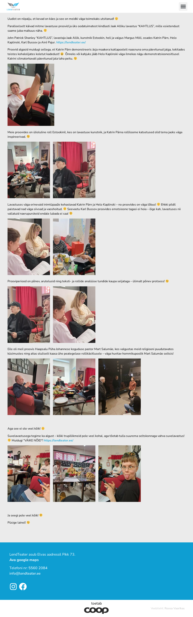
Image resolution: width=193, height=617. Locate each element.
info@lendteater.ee (25, 573)
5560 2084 (37, 568)
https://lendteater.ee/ (71, 42)
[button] (183, 6)
